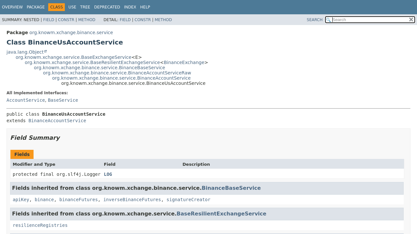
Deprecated (107, 7)
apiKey (21, 199)
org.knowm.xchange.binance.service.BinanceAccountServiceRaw (117, 72)
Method (86, 20)
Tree (85, 7)
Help (145, 7)
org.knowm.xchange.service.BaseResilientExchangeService (92, 62)
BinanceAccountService (57, 120)
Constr (66, 20)
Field (48, 20)
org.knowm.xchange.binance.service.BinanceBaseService (99, 67)
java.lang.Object (25, 52)
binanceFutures (78, 199)
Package (36, 7)
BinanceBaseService (231, 188)
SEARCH (315, 20)
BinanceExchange (184, 62)
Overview (12, 7)
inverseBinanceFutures (132, 199)
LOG (108, 174)
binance (44, 199)
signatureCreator (188, 199)
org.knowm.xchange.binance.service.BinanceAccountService (121, 78)
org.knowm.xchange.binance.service (71, 32)
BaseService (63, 100)
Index (130, 7)
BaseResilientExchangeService (221, 214)
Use (72, 7)
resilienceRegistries (40, 225)
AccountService (26, 100)
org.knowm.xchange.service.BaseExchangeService (73, 57)
